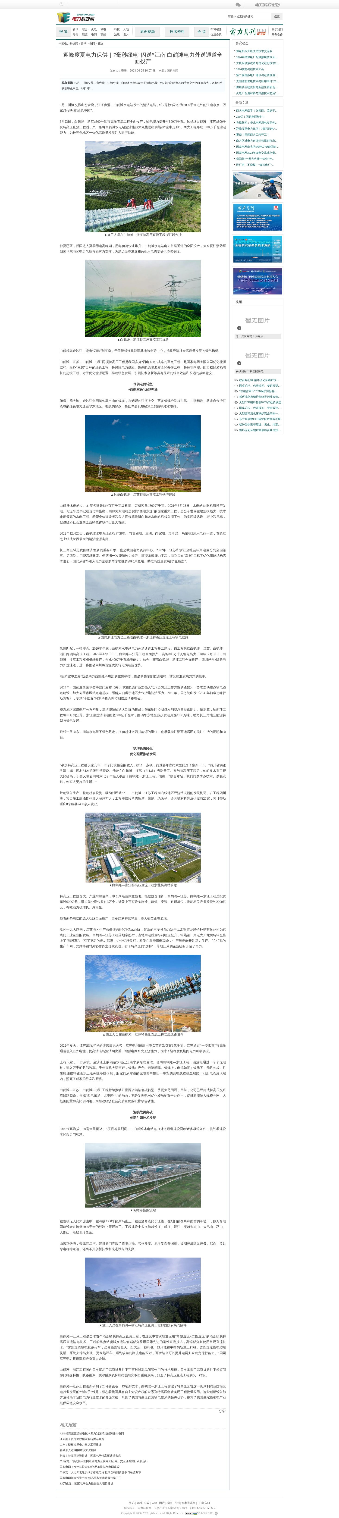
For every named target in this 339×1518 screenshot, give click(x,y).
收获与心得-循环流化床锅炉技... (258, 380)
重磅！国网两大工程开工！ (253, 134)
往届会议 (216, 34)
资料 (139, 1503)
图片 (126, 34)
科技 (117, 29)
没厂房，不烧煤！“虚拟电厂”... (255, 164)
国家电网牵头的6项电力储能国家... (257, 146)
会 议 (202, 32)
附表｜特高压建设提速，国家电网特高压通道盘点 (90, 1455)
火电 (94, 29)
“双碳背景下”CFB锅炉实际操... (258, 391)
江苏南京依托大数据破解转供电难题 (82, 1439)
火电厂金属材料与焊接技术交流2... (257, 93)
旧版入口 (204, 1503)
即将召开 (216, 29)
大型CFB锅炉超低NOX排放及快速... (261, 402)
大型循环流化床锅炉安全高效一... (259, 413)
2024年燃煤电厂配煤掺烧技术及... (256, 57)
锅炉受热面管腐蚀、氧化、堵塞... (259, 424)
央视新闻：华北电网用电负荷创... (256, 122)
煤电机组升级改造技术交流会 (254, 51)
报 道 (63, 32)
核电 (103, 29)
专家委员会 (188, 1503)
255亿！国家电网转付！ (250, 116)
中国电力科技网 (68, 43)
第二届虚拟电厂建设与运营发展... (256, 75)
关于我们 (277, 29)
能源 (85, 34)
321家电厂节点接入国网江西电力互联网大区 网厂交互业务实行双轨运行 (104, 1461)
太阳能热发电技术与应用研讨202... (257, 81)
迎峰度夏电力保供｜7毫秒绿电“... (256, 128)
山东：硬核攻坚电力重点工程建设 (80, 1444)
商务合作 (277, 34)
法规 (117, 34)
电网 (94, 34)
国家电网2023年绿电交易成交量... (256, 152)
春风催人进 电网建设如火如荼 (78, 1450)
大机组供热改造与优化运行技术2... (257, 63)
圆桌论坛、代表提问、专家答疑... (259, 385)
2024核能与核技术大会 (250, 69)
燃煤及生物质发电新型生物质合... (256, 87)
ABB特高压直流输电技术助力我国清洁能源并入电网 (92, 1433)
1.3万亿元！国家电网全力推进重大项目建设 (86, 1483)
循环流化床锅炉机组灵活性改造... (259, 396)
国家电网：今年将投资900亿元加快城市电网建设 (89, 1466)
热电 (75, 34)
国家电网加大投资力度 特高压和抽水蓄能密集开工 (91, 1478)
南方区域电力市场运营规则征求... (256, 140)
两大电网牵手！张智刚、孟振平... (256, 110)
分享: (222, 1411)
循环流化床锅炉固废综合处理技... (259, 430)
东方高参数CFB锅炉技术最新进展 (260, 419)
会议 (147, 1503)
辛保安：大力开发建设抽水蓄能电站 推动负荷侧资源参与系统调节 (100, 1472)
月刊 (177, 1503)
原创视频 (147, 32)
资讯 (75, 29)
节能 (103, 34)
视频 (238, 302)
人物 (126, 29)
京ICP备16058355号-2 (202, 1508)
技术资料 (177, 32)
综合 (85, 29)
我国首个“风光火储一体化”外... (255, 158)
